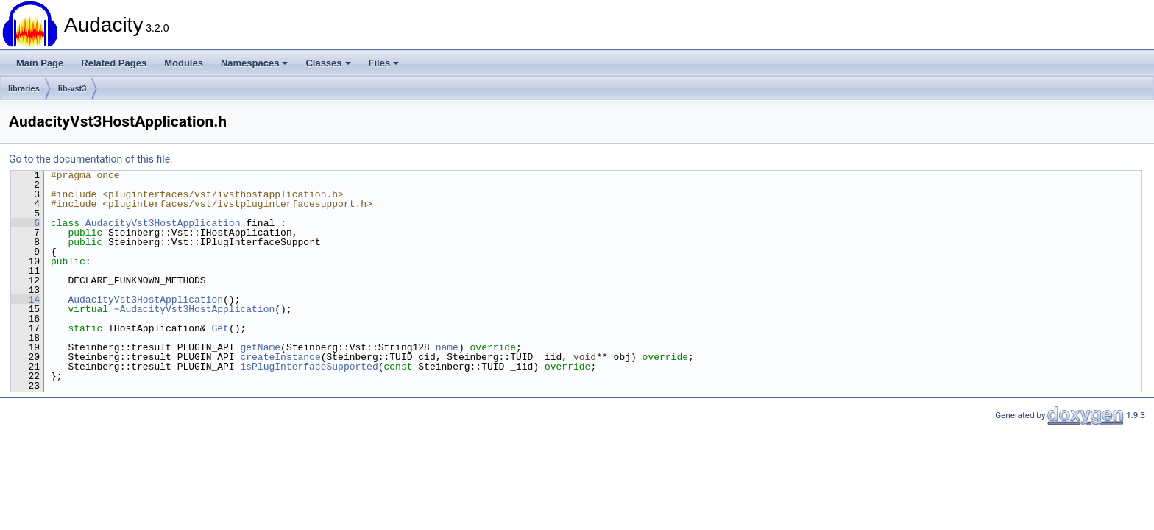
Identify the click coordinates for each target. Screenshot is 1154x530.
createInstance (280, 357)
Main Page (39, 62)
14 (25, 299)
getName (260, 347)
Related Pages (113, 62)
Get (219, 328)
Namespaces (254, 62)
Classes (327, 62)
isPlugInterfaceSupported (309, 366)
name (447, 347)
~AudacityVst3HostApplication (194, 309)
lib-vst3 (72, 88)
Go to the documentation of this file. (91, 159)
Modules (183, 62)
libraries (24, 88)
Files (384, 62)
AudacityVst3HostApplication (163, 223)
